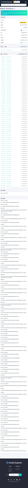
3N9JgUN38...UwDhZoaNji (6, 133)
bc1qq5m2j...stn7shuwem (6, 143)
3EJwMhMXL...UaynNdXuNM (6, 101)
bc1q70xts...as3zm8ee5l (6, 139)
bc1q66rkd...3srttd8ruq (6, 117)
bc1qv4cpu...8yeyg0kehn (6, 99)
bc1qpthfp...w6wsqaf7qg (6, 151)
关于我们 (10, 469)
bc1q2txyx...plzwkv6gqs (6, 125)
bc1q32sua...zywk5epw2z (6, 183)
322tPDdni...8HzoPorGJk (6, 149)
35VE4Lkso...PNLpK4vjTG (6, 64)
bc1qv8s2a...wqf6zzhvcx (6, 165)
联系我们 (10, 471)
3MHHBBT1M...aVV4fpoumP (6, 131)
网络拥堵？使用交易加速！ (7, 8)
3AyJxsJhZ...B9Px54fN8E (6, 155)
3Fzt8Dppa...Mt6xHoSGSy (6, 113)
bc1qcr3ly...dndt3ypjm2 (6, 123)
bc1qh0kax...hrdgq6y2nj (6, 137)
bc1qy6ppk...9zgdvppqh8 (6, 66)
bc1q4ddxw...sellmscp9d (6, 127)
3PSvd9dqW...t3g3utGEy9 (6, 121)
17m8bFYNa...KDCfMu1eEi (6, 95)
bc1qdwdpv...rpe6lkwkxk (6, 175)
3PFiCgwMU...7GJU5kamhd (6, 103)
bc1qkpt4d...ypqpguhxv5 (6, 141)
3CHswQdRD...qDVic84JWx (6, 179)
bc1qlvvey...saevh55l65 (6, 167)
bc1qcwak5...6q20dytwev (6, 62)
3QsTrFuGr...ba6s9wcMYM (6, 119)
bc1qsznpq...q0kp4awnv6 (6, 159)
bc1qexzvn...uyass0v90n (6, 105)
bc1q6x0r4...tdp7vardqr (6, 91)
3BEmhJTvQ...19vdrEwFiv (6, 153)
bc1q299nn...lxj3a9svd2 (6, 87)
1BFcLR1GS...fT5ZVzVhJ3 (6, 147)
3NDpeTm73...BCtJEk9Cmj (6, 107)
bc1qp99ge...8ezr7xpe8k (6, 163)
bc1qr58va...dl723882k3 (6, 161)
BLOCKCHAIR (24, 30)
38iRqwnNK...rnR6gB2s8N (6, 111)
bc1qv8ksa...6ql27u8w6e (6, 169)
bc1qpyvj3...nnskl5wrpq (6, 135)
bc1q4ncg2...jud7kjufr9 (6, 177)
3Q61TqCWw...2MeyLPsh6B (6, 185)
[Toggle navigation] (25, 2)
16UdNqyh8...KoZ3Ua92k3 (6, 60)
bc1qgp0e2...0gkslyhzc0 (6, 58)
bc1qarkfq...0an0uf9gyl (6, 129)
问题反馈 (17, 469)
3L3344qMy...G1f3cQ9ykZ (6, 97)
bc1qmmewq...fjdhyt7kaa (6, 145)
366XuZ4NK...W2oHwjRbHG (6, 181)
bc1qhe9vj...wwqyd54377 (6, 56)
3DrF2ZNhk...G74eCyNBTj (6, 173)
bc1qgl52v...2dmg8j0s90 (6, 115)
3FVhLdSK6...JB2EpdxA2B (6, 89)
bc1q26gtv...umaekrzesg (6, 157)
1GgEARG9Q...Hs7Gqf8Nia (6, 109)
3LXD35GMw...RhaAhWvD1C (6, 93)
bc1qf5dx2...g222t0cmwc (6, 171)
